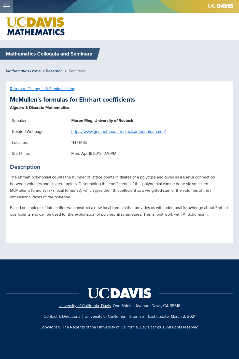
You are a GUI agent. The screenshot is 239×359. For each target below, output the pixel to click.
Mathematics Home (23, 71)
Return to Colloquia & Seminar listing (42, 89)
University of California (105, 316)
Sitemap (136, 316)
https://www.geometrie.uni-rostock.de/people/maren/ (118, 131)
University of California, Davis (85, 306)
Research (54, 71)
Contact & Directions (62, 316)
